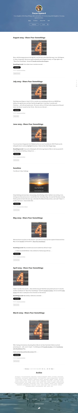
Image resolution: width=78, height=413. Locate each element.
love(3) (54, 380)
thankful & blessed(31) (33, 378)
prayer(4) (38, 380)
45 (49, 369)
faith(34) (49, 376)
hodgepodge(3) (43, 380)
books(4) (21, 380)
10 (42, 369)
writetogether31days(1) (30, 386)
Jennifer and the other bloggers (41, 61)
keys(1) (49, 384)
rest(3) (37, 382)
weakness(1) (46, 383)
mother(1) (60, 384)
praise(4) (17, 380)
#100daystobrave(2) (60, 382)
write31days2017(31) (42, 378)
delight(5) (51, 379)
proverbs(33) (54, 376)
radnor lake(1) (26, 383)
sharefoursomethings (21, 70)
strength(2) (53, 382)
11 (44, 369)
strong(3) (29, 382)
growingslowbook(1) (27, 384)
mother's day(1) (44, 384)
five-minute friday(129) (26, 376)
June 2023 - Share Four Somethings (28, 124)
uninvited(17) (61, 378)
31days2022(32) (18, 378)
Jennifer (22, 241)
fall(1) (45, 386)
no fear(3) (34, 382)
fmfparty (26, 206)
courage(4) (56, 379)
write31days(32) (25, 378)
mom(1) (38, 383)
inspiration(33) (60, 376)
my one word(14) (18, 379)
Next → (53, 369)
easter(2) (41, 382)
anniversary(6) (36, 379)
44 (47, 369)
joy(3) (26, 382)
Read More (17, 67)
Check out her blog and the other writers (23, 352)
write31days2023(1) (39, 386)
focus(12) (24, 379)
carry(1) (38, 384)
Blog (29, 20)
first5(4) (33, 380)
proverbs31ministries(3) (19, 382)
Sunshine (17, 168)
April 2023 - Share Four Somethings (28, 268)
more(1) (41, 383)
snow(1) (48, 386)
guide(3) (61, 380)
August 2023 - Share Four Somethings (29, 37)
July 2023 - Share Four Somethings (28, 81)
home (52, 386)
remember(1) (19, 384)
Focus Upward (41, 403)
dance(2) (49, 382)
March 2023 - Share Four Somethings (29, 312)
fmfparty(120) (34, 376)
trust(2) (45, 382)
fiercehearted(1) (33, 383)
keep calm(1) (33, 384)
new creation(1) (54, 384)
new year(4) (61, 379)
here (54, 146)
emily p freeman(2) (19, 383)
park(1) (55, 383)
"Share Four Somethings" (39, 241)
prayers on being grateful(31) (52, 378)
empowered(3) (49, 380)
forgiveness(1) (60, 383)
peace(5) (41, 379)
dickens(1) (52, 383)
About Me (42, 20)
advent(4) (25, 380)
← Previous (26, 369)
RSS (49, 20)
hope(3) (58, 380)
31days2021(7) (30, 379)
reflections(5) (46, 379)
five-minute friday (20, 206)
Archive (35, 20)
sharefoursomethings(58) (42, 376)
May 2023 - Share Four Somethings (28, 218)
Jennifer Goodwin (48, 290)
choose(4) (29, 380)
